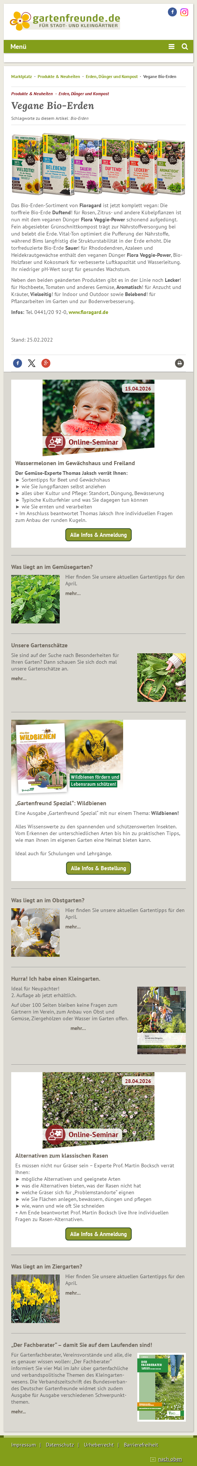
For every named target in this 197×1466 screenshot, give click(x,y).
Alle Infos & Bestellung (98, 868)
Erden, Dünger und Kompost (112, 76)
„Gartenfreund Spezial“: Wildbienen (60, 803)
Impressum (23, 1444)
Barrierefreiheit (141, 1444)
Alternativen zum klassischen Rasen (61, 1155)
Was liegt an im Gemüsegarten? (52, 566)
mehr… (73, 593)
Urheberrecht (99, 1444)
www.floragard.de (88, 312)
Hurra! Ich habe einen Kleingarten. (55, 978)
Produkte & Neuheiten (59, 76)
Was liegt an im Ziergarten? (46, 1266)
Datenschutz (60, 1444)
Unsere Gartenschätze (39, 645)
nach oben (170, 1459)
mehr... (18, 1411)
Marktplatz (21, 76)
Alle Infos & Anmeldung (98, 534)
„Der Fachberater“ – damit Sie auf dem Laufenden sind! (81, 1344)
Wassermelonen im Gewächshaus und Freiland (75, 463)
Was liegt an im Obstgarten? (47, 900)
